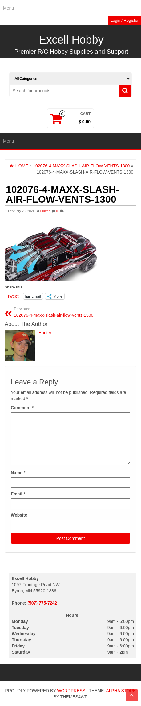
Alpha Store (121, 690)
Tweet (12, 296)
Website (19, 515)
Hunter (45, 211)
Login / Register (125, 20)
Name (18, 472)
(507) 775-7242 (42, 603)
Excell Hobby (71, 39)
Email (18, 493)
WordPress (71, 690)
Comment (22, 407)
